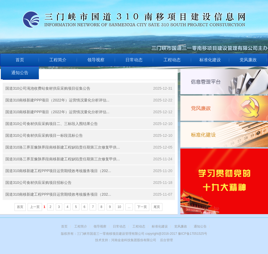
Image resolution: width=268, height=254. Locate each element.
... (129, 207)
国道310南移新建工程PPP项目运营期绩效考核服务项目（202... (58, 171)
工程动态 (172, 60)
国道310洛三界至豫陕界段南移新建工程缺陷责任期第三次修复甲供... (62, 147)
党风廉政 (248, 60)
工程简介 (57, 60)
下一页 (142, 207)
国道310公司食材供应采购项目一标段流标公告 (44, 135)
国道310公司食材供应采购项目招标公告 (38, 182)
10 (119, 207)
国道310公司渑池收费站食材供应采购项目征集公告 (47, 88)
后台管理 (166, 240)
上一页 (35, 207)
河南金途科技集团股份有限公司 (133, 240)
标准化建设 (210, 60)
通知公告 (19, 72)
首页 (20, 60)
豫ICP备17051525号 (192, 234)
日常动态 (134, 60)
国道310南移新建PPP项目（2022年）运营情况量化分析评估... (57, 100)
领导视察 (96, 60)
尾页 (157, 207)
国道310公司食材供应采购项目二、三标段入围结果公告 (51, 124)
